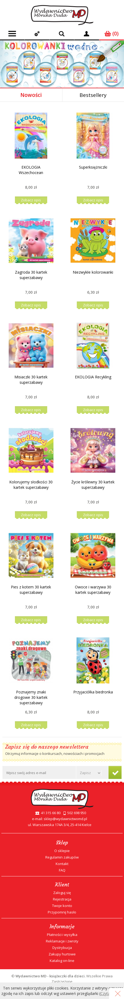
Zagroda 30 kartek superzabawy (31, 275)
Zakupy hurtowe (62, 954)
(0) (111, 33)
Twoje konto (62, 905)
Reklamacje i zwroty (62, 941)
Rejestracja (62, 899)
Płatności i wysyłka (62, 934)
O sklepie (62, 850)
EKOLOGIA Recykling (93, 376)
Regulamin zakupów (62, 857)
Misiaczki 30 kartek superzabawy (30, 379)
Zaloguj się (62, 892)
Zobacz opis (31, 200)
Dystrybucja (62, 947)
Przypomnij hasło (62, 912)
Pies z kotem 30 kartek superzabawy (31, 589)
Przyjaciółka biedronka (93, 692)
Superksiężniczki (93, 167)
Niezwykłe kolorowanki (93, 272)
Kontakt (62, 863)
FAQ (62, 870)
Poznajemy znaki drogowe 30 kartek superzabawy (30, 697)
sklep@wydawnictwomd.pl (65, 818)
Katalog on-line (62, 960)
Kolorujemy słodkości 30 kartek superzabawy (31, 484)
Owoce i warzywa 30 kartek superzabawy (93, 589)
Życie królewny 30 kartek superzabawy (93, 484)
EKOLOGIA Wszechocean (31, 170)
